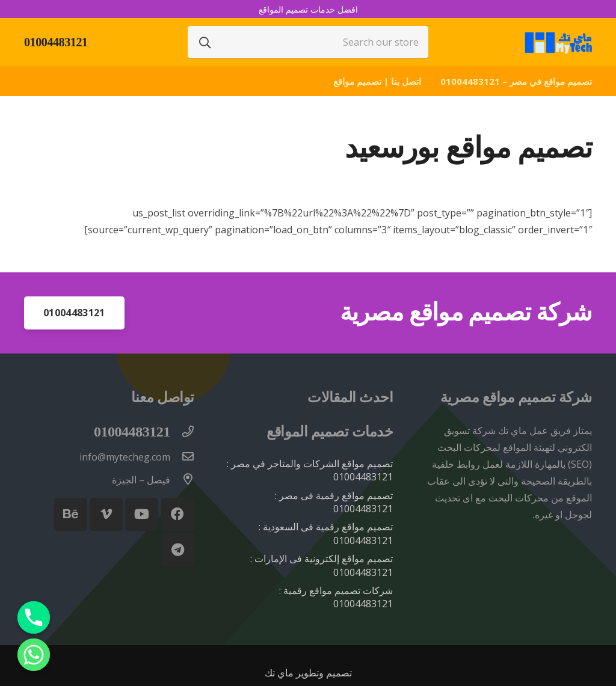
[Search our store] (308, 42)
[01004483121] (182, 432)
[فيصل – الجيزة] (182, 479)
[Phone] (33, 617)
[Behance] (70, 514)
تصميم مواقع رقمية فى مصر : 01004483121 (334, 502)
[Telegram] (177, 549)
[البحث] (205, 42)
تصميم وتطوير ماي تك (308, 672)
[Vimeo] (106, 514)
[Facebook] (177, 514)
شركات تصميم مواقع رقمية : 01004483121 (336, 597)
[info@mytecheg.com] (182, 457)
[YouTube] (141, 514)
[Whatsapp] (33, 655)
